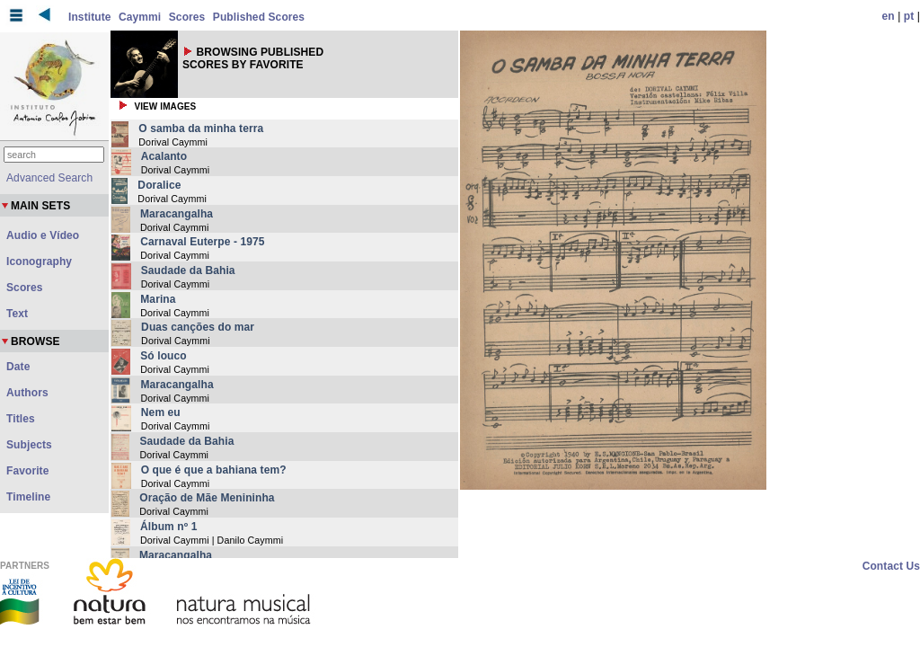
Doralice (159, 185)
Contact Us (891, 566)
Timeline (28, 497)
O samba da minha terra (200, 128)
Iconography (39, 261)
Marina (157, 299)
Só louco (163, 356)
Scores (187, 17)
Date (18, 366)
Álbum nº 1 (168, 526)
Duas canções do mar (197, 327)
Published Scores (259, 17)
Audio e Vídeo (42, 235)
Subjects (29, 445)
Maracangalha (176, 214)
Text (17, 313)
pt (909, 16)
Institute (89, 17)
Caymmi (140, 17)
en (888, 16)
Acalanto (164, 156)
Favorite (27, 471)
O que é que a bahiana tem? (214, 470)
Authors (27, 392)
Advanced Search (49, 178)
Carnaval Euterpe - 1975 (202, 241)
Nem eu (161, 412)
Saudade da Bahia (188, 270)
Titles (20, 418)
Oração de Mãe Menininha (206, 498)
